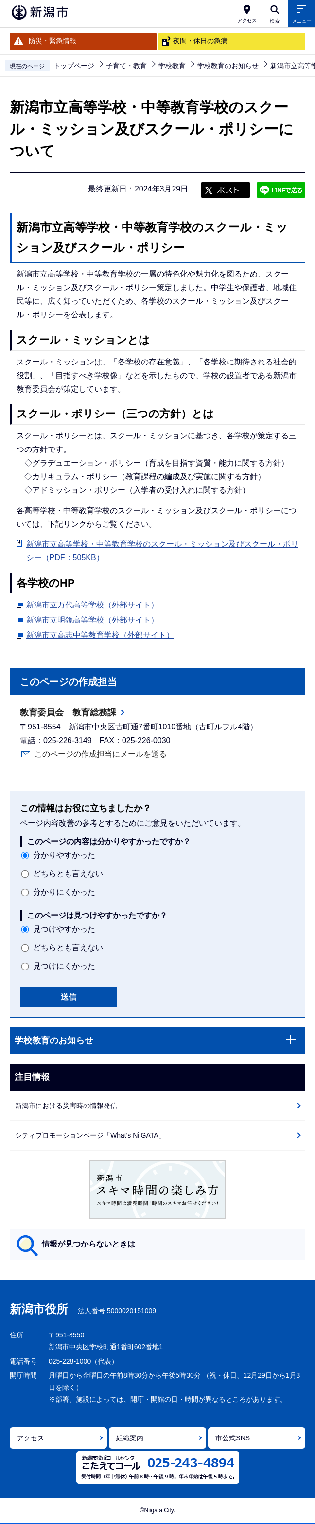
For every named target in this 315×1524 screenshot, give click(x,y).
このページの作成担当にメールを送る (101, 754)
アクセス (30, 1438)
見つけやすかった (64, 929)
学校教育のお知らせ (228, 65)
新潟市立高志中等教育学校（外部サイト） (100, 633)
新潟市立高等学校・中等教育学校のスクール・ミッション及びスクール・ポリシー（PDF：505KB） (162, 551)
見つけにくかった (64, 966)
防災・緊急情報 (52, 41)
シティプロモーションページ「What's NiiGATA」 (90, 1135)
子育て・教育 (126, 65)
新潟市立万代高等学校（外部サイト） (92, 603)
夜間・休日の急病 (200, 41)
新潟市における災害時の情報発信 (66, 1105)
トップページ (73, 65)
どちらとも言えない (68, 873)
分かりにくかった (64, 892)
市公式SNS (232, 1438)
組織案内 (129, 1438)
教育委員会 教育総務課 (68, 712)
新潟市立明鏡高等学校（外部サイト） (92, 618)
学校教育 (172, 65)
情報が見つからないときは (88, 1244)
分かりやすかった (64, 855)
